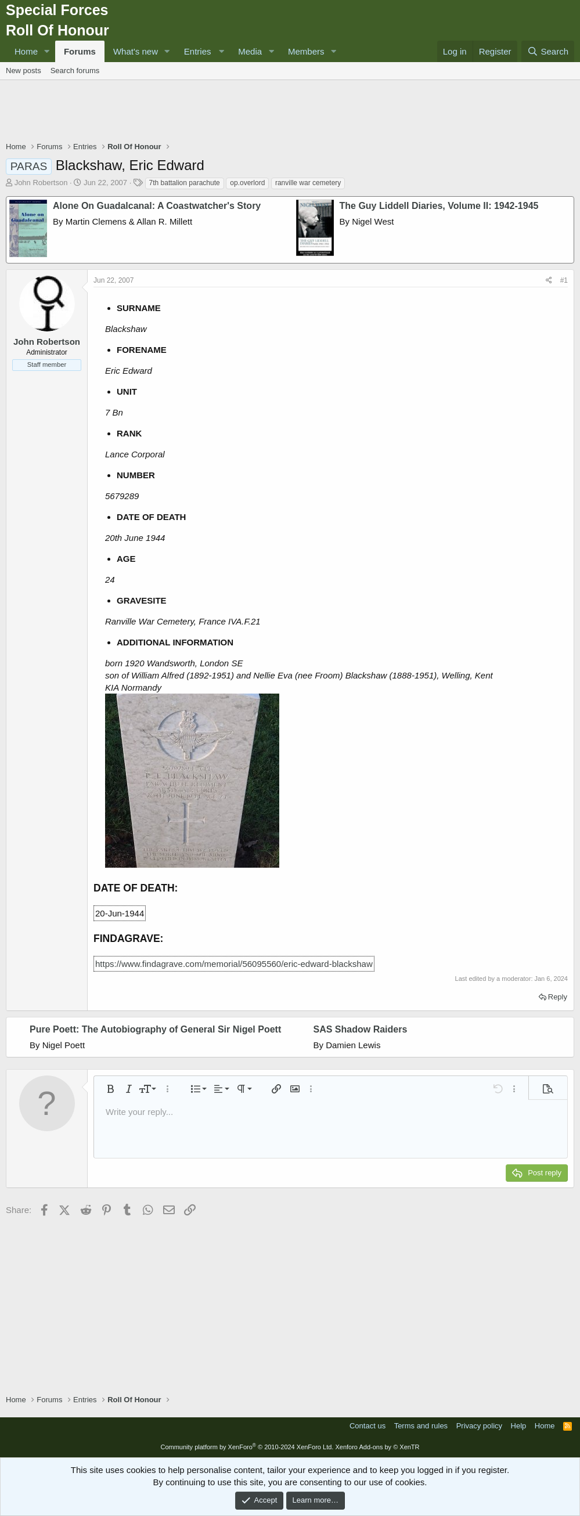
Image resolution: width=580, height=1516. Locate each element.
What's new (135, 51)
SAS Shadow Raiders (361, 1029)
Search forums (75, 70)
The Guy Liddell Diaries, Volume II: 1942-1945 (439, 206)
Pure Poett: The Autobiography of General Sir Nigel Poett (155, 1029)
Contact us (368, 1425)
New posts (23, 70)
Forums (80, 51)
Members (306, 51)
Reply (557, 996)
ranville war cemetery (308, 183)
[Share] (549, 280)
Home (26, 51)
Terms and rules (421, 1425)
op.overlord (247, 183)
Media (250, 51)
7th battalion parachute (184, 183)
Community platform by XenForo (246, 1446)
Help (519, 1425)
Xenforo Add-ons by (377, 1446)
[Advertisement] (290, 112)
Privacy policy (479, 1425)
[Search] (547, 51)
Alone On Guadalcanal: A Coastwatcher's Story (157, 206)
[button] (47, 51)
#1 (564, 280)
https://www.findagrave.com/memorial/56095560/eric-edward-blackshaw (234, 964)
